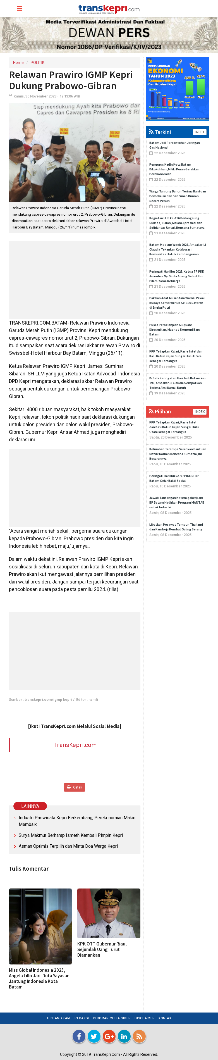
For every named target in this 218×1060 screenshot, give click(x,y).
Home (18, 62)
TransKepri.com (75, 744)
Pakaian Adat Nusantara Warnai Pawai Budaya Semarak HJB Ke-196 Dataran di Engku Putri (177, 302)
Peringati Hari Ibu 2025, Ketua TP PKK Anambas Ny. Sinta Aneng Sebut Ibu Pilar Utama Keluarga (176, 276)
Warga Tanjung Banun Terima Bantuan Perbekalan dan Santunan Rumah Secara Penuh (177, 196)
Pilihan (160, 411)
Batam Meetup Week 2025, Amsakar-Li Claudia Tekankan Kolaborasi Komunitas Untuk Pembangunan (177, 249)
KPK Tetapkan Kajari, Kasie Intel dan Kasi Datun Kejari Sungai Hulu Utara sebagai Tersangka (175, 356)
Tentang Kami (59, 1018)
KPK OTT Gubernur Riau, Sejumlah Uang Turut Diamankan (102, 949)
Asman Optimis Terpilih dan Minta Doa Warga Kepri (68, 846)
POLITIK (37, 62)
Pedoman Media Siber (112, 1018)
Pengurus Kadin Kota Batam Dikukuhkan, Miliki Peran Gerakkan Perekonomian (174, 169)
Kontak (165, 1018)
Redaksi (82, 1018)
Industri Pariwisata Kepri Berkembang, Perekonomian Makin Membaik (77, 821)
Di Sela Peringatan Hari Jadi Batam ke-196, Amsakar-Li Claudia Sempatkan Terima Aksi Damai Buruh (177, 383)
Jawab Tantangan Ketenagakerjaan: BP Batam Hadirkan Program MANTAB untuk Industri (176, 502)
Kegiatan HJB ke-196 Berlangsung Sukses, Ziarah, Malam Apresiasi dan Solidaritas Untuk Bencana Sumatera (177, 223)
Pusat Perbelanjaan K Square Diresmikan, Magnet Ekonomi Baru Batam (174, 329)
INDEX (200, 132)
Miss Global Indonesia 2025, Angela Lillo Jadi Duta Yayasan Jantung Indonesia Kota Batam (39, 978)
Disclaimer (145, 1018)
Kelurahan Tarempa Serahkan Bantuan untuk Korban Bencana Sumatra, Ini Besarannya (177, 454)
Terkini (160, 131)
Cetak (74, 787)
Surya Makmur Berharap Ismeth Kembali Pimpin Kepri (71, 835)
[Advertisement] (74, 280)
